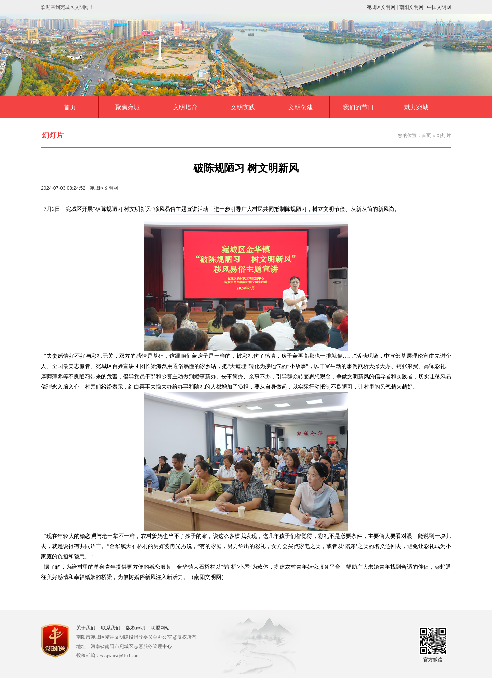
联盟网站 (160, 627)
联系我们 (110, 627)
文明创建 (300, 107)
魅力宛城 (416, 107)
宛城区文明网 (381, 7)
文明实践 (243, 107)
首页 (70, 107)
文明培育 (185, 107)
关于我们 (85, 627)
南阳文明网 (411, 7)
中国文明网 (439, 7)
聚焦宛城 (127, 107)
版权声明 (135, 627)
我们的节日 (358, 107)
